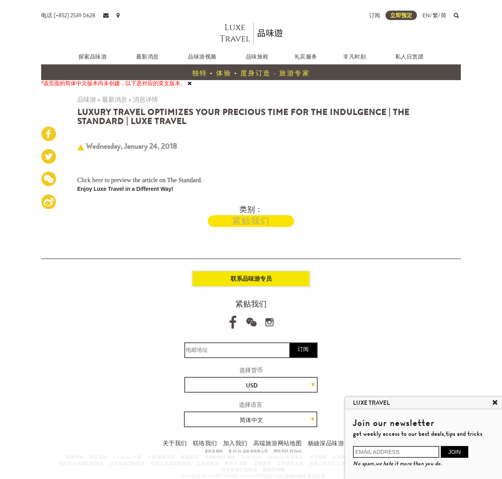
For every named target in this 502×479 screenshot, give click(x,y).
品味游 (86, 99)
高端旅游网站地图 (277, 443)
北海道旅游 (207, 463)
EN (426, 15)
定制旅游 (262, 463)
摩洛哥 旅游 (235, 463)
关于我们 (175, 443)
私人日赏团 (409, 56)
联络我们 (205, 443)
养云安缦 (98, 457)
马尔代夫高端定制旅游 (81, 463)
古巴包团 (318, 457)
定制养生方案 (290, 463)
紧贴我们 (251, 221)
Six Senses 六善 (127, 457)
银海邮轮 (190, 457)
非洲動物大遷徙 (220, 457)
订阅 (374, 15)
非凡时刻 (354, 56)
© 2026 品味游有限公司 (248, 451)
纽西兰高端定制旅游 (171, 463)
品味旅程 (257, 56)
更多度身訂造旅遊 (239, 469)
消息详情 (145, 99)
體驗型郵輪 (274, 469)
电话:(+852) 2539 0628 (68, 15)
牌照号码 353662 (288, 451)
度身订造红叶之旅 (327, 463)
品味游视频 (202, 56)
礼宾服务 (306, 56)
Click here (90, 180)
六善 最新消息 (161, 457)
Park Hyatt (251, 457)
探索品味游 (92, 56)
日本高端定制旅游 (127, 463)
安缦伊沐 (75, 457)
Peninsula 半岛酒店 (285, 457)
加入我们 (235, 443)
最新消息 (147, 56)
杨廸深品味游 (326, 443)
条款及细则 (214, 451)
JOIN (454, 452)
